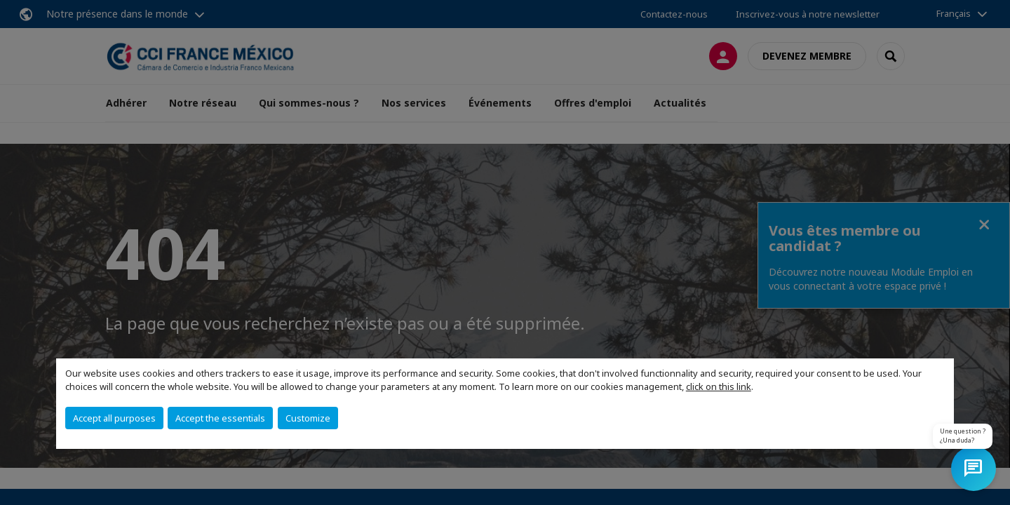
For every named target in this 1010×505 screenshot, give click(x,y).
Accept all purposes (114, 418)
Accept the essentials (220, 418)
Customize (307, 418)
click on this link (718, 386)
